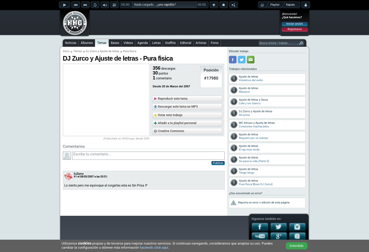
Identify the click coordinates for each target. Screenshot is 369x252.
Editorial (185, 43)
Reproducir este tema (173, 98)
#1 (75, 176)
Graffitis (170, 43)
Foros (214, 43)
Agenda (142, 43)
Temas (101, 43)
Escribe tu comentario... (148, 156)
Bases (115, 43)
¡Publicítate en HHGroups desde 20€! (126, 138)
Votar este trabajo (170, 115)
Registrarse (295, 29)
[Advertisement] (184, 22)
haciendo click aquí (154, 247)
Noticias (70, 43)
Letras (156, 43)
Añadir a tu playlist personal (177, 123)
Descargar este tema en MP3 (178, 106)
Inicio (66, 51)
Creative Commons (171, 131)
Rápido (290, 4)
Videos (128, 43)
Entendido (297, 246)
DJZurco (79, 173)
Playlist (274, 4)
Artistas (201, 43)
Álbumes (87, 43)
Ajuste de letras (109, 51)
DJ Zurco (91, 51)
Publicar (218, 163)
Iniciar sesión (294, 23)
